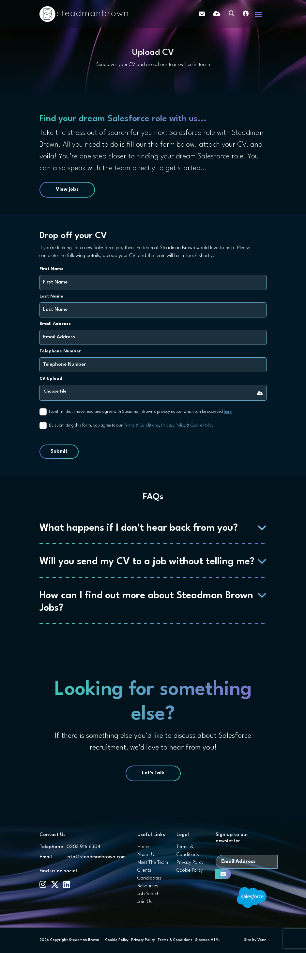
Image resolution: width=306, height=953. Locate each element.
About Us (147, 854)
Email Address (55, 324)
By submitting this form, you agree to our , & (131, 425)
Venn (262, 940)
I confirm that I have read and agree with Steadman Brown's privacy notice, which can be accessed (140, 412)
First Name (51, 269)
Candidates (149, 878)
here (228, 412)
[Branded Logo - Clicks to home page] (83, 14)
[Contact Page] (202, 14)
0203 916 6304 (83, 847)
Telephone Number (60, 351)
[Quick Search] (232, 14)
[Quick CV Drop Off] (217, 14)
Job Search (148, 894)
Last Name (51, 296)
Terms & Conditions (141, 425)
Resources (147, 886)
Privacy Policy (173, 425)
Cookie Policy (202, 425)
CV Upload (50, 379)
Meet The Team (152, 862)
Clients (144, 870)
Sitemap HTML (208, 940)
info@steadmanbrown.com (96, 857)
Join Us (144, 901)
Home (143, 847)
